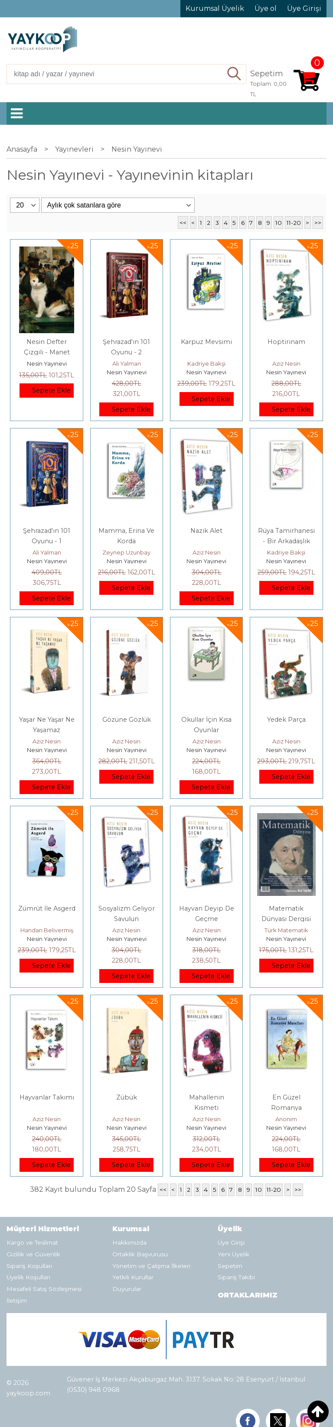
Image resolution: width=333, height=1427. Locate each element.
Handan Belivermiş (46, 930)
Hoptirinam (286, 342)
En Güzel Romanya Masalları (286, 1107)
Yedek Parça (286, 719)
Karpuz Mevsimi (206, 342)
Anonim (286, 1119)
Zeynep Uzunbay (126, 552)
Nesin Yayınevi (47, 363)
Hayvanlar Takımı (47, 1097)
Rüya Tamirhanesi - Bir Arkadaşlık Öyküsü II (286, 541)
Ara (234, 74)
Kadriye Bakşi (206, 363)
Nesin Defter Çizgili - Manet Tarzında (47, 352)
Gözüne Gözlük (126, 719)
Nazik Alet (206, 531)
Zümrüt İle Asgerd (46, 908)
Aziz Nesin (286, 363)
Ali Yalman (126, 363)
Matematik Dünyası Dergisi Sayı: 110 (286, 919)
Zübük (126, 1097)
